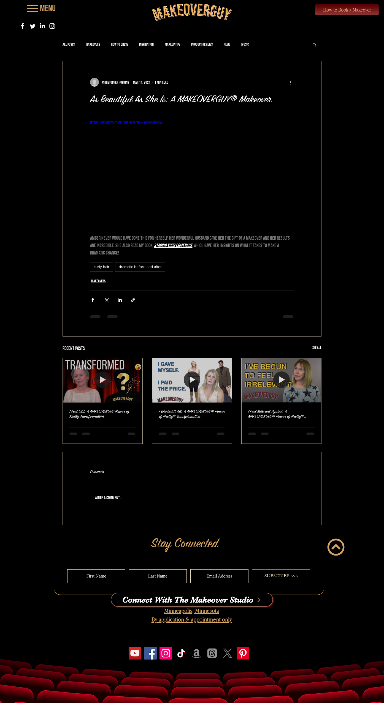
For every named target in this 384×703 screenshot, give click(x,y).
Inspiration (146, 44)
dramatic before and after (140, 266)
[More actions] (290, 82)
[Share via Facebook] (92, 299)
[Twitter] (32, 26)
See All (316, 347)
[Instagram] (52, 26)
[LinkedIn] (42, 26)
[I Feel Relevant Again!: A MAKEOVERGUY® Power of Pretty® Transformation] (281, 380)
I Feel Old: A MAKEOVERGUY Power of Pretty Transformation (99, 414)
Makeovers (93, 44)
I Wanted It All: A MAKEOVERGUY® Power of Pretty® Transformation (192, 414)
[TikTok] (181, 653)
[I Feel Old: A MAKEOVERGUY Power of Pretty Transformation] (102, 380)
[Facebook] (22, 26)
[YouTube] (135, 653)
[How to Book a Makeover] (347, 9)
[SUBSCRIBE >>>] (281, 576)
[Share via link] (133, 299)
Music (245, 44)
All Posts (69, 44)
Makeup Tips (172, 44)
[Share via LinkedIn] (119, 299)
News (227, 44)
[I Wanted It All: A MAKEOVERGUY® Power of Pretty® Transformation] (192, 380)
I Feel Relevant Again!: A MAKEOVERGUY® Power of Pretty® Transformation (276, 414)
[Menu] (41, 8)
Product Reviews (202, 44)
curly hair (101, 266)
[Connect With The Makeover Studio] (192, 600)
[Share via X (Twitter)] (106, 299)
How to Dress (119, 44)
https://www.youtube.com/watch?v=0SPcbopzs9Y (126, 123)
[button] (314, 44)
